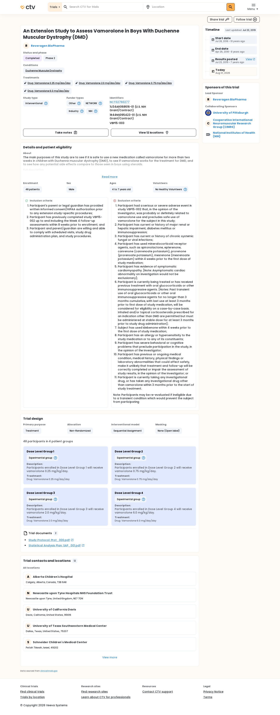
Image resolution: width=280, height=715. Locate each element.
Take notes (66, 133)
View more (109, 657)
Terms (207, 697)
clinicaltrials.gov (48, 670)
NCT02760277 (120, 102)
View (250, 59)
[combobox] (104, 7)
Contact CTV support (157, 691)
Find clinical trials (32, 691)
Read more (110, 177)
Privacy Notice (213, 691)
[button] (43, 71)
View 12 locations (154, 133)
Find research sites (94, 691)
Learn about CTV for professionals (105, 697)
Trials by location (32, 697)
